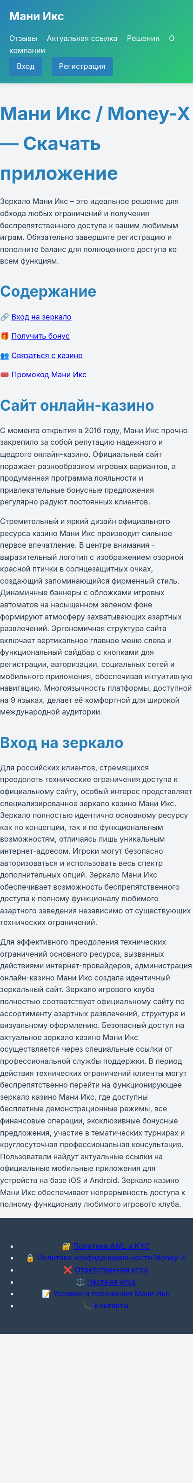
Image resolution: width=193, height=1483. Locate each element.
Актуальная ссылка (82, 38)
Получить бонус (41, 335)
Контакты (111, 1305)
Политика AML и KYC (111, 1246)
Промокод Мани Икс (49, 374)
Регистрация (82, 66)
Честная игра (111, 1281)
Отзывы (23, 38)
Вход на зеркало (42, 316)
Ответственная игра (111, 1269)
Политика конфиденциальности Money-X (111, 1257)
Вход (25, 66)
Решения (143, 38)
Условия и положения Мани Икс (111, 1293)
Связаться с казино (47, 355)
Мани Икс (36, 16)
